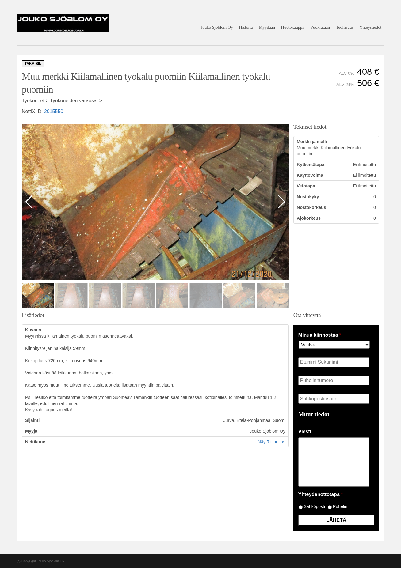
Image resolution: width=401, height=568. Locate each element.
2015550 (53, 111)
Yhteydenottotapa (320, 494)
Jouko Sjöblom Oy (217, 27)
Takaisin (33, 64)
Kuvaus (33, 330)
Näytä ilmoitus (271, 441)
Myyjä (31, 431)
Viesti (304, 431)
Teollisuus (344, 27)
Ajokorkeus (309, 218)
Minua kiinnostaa (319, 335)
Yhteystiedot (371, 27)
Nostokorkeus (311, 207)
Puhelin (340, 506)
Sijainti (32, 420)
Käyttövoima (310, 175)
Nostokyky (308, 196)
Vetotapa (306, 186)
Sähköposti (314, 506)
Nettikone (35, 441)
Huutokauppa (292, 27)
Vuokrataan (320, 27)
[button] (281, 202)
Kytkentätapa (310, 164)
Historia (246, 27)
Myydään (267, 27)
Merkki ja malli (312, 141)
